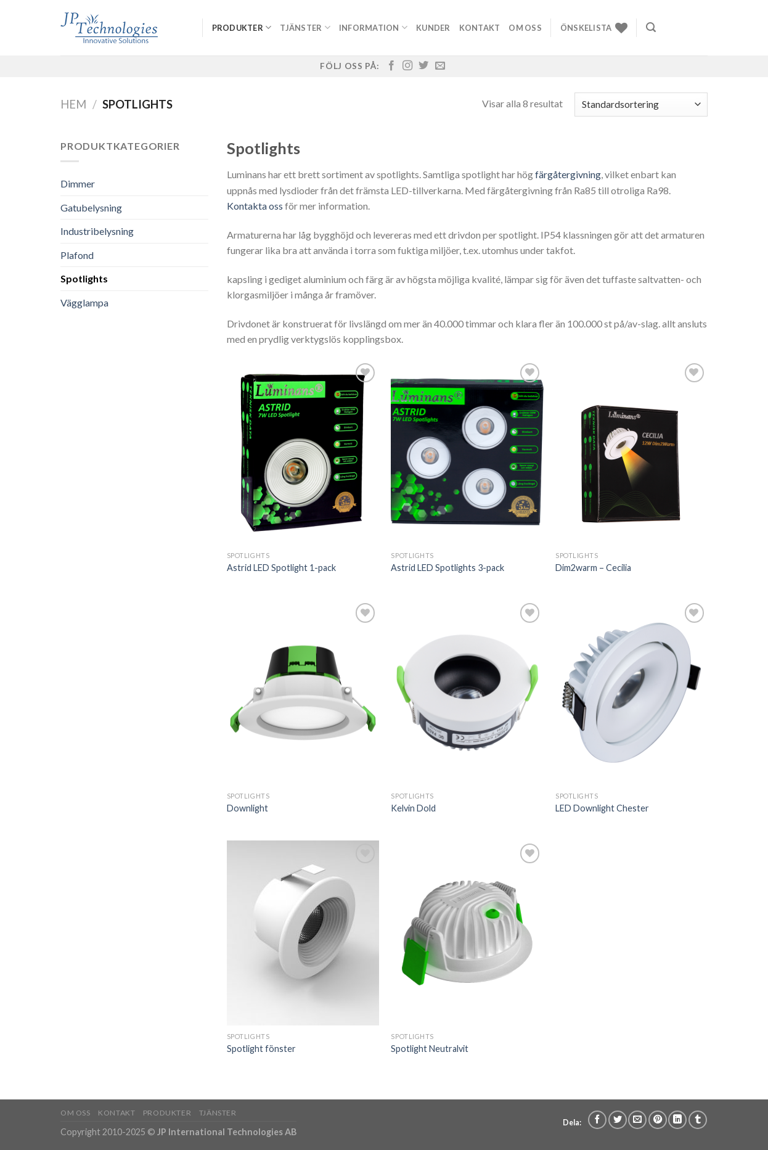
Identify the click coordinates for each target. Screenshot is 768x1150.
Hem (73, 104)
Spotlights (84, 278)
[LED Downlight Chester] (631, 692)
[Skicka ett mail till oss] (440, 66)
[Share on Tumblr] (697, 1120)
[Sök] (651, 27)
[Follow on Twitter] (423, 66)
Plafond (77, 255)
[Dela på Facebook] (597, 1120)
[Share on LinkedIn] (677, 1120)
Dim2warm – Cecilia (593, 567)
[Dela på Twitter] (617, 1120)
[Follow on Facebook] (391, 66)
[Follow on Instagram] (407, 66)
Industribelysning (97, 231)
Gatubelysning (91, 207)
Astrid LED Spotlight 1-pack (281, 567)
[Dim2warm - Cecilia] (631, 452)
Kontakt (479, 28)
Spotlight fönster (261, 1048)
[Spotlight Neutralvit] (467, 932)
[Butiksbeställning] (641, 104)
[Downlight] (303, 692)
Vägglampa (84, 302)
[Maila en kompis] (637, 1120)
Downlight (247, 808)
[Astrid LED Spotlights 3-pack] (467, 452)
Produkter (242, 27)
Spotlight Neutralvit (429, 1048)
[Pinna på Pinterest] (657, 1120)
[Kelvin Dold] (467, 692)
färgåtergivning (568, 174)
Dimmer (77, 183)
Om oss (525, 28)
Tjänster (305, 27)
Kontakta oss (255, 206)
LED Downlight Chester (602, 808)
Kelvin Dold (413, 808)
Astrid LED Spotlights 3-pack (447, 567)
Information (373, 27)
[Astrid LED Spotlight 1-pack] (303, 452)
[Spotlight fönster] (303, 932)
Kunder (433, 28)
